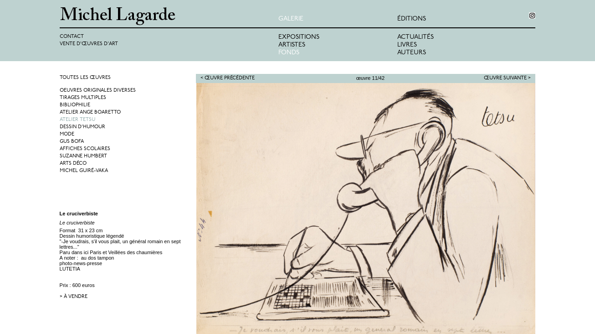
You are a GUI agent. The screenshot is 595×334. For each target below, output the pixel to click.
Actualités (415, 37)
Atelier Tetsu (77, 119)
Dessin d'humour (82, 127)
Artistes (291, 45)
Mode (67, 134)
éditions (411, 19)
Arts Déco (73, 163)
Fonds (288, 52)
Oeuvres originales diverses (98, 90)
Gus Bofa (72, 141)
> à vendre (73, 296)
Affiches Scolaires (85, 148)
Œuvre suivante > (507, 78)
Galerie (290, 19)
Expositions (298, 37)
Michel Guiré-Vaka (84, 170)
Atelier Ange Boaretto (90, 112)
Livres (407, 45)
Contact (72, 36)
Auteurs (411, 52)
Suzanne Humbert (83, 156)
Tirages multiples (83, 97)
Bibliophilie (75, 105)
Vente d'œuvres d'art (89, 44)
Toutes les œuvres (85, 77)
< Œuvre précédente (227, 78)
